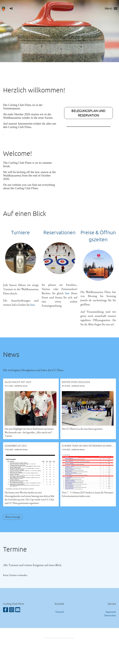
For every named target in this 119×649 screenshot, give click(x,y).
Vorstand (59, 611)
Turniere (21, 232)
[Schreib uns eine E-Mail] (17, 610)
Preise (87, 232)
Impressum (111, 611)
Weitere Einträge (12, 517)
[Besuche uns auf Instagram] (11, 610)
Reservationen (59, 232)
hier (32, 305)
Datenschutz (110, 615)
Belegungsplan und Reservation (88, 113)
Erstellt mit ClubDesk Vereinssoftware (59, 638)
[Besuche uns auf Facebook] (5, 610)
